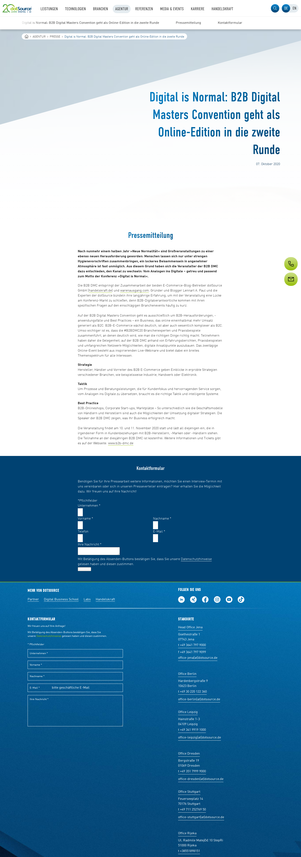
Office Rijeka (187, 833)
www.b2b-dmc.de (120, 443)
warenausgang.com (134, 290)
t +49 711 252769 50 (192, 809)
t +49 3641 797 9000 (192, 645)
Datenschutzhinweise (196, 559)
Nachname (162, 518)
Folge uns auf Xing (193, 599)
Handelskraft (105, 599)
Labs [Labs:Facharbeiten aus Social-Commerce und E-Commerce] (87, 599)
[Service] (290, 287)
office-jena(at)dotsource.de (197, 658)
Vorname (85, 518)
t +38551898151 (189, 851)
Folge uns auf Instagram (217, 599)
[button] (275, 8)
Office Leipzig (188, 712)
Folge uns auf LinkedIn (181, 599)
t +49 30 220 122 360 (192, 691)
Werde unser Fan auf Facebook (205, 599)
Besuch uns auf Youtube (229, 599)
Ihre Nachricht (89, 544)
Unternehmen (89, 505)
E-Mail (159, 531)
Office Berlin (187, 674)
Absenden (84, 569)
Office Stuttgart (189, 792)
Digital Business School (61, 599)
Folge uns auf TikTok (241, 599)
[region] (150, 23)
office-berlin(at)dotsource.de (199, 699)
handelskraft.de (100, 290)
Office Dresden (189, 753)
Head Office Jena (190, 627)
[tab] (286, 8)
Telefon (83, 531)
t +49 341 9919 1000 (192, 730)
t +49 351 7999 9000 (192, 771)
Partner (33, 599)
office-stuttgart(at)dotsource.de (201, 817)
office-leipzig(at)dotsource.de (199, 737)
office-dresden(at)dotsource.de (200, 779)
